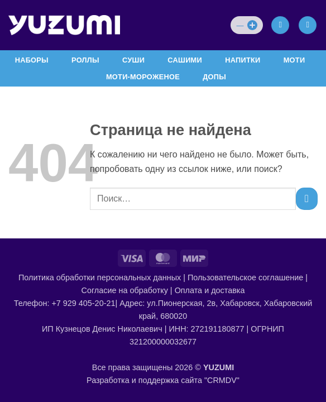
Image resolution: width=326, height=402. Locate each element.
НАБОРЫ (32, 60)
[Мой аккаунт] (280, 25)
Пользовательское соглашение (245, 277)
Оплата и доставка (210, 290)
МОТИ (294, 60)
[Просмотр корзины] (308, 25)
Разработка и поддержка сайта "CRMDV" (163, 380)
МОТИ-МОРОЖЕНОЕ (143, 77)
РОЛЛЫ (85, 60)
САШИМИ (184, 60)
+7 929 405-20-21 (83, 303)
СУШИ (133, 60)
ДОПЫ (214, 77)
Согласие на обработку (125, 290)
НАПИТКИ (242, 60)
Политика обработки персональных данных (99, 277)
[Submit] (307, 198)
